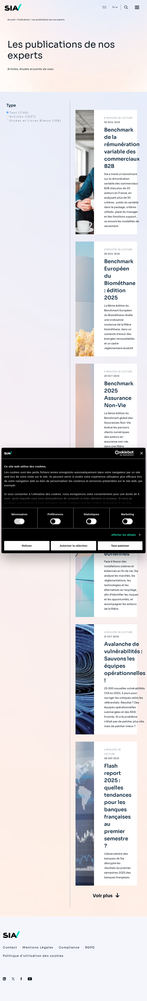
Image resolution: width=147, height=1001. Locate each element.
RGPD (90, 947)
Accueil (11, 19)
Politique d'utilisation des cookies (33, 956)
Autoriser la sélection (73, 545)
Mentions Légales (38, 947)
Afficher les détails (123, 534)
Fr (114, 7)
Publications (23, 19)
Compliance (69, 947)
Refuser (27, 545)
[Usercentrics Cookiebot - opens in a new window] (118, 453)
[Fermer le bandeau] (141, 453)
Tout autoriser (120, 545)
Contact (10, 947)
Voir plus (103, 896)
